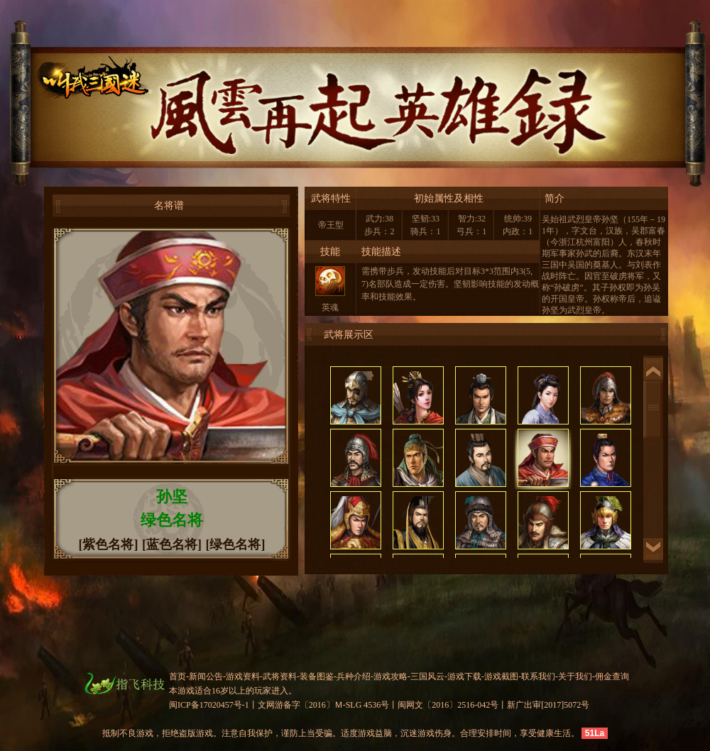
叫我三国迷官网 (68, 82)
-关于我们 (573, 676)
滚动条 (653, 409)
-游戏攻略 (389, 676)
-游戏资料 (241, 676)
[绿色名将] (236, 544)
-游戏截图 (499, 676)
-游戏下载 (462, 676)
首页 (177, 676)
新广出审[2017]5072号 (548, 705)
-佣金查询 (610, 676)
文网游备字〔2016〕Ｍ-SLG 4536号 (324, 705)
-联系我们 (536, 676)
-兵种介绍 (352, 676)
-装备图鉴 (315, 676)
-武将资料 (278, 676)
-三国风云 (426, 676)
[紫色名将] (108, 544)
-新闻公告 (204, 676)
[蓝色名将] (172, 544)
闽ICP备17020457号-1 (209, 705)
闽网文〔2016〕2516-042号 (448, 705)
